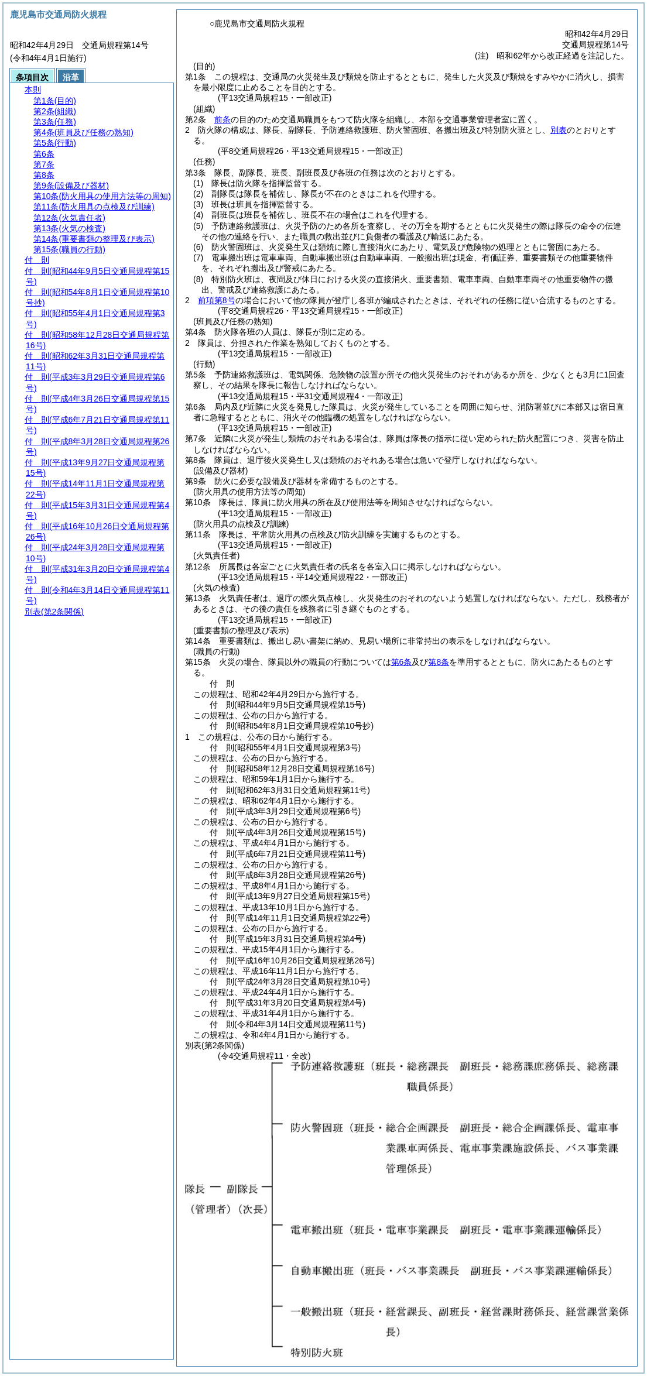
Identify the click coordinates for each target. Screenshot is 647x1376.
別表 (558, 130)
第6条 (401, 662)
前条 (222, 119)
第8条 (438, 662)
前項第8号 (216, 300)
